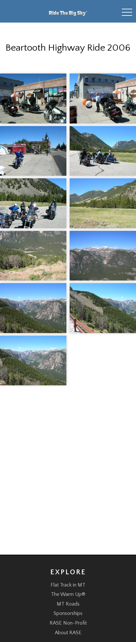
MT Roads (68, 604)
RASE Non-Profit (68, 623)
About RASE (68, 633)
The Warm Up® (68, 594)
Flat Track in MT (68, 585)
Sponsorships (68, 613)
